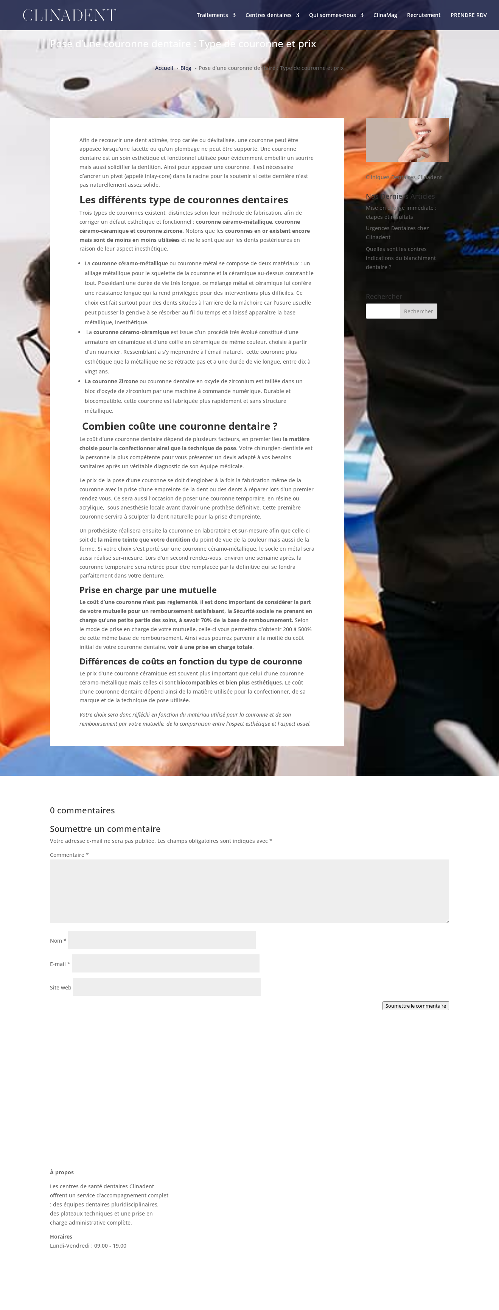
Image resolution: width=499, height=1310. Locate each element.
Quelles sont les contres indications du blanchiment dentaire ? (401, 258)
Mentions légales (352, 1234)
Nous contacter (350, 1177)
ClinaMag (385, 15)
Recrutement (424, 15)
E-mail (60, 964)
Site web (61, 987)
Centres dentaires (269, 15)
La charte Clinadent (355, 1205)
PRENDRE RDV (469, 15)
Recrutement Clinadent (360, 1220)
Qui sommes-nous (332, 15)
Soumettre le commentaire (416, 1005)
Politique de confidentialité (365, 1249)
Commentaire (69, 854)
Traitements (212, 15)
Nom (58, 940)
